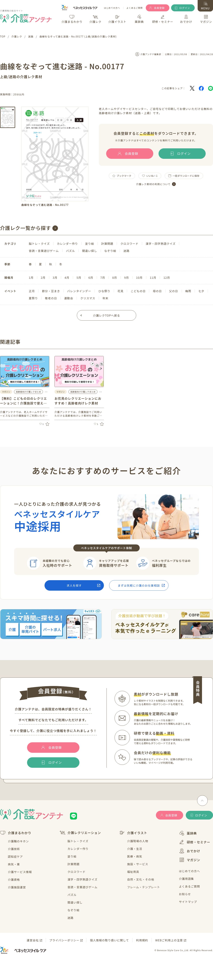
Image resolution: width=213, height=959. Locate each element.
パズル (72, 895)
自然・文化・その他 (140, 879)
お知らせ (185, 894)
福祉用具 (133, 872)
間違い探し (75, 902)
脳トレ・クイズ (78, 841)
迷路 (71, 918)
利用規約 (142, 940)
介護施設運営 (17, 887)
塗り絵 (72, 856)
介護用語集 (186, 879)
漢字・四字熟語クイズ (83, 879)
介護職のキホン (18, 841)
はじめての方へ (112, 8)
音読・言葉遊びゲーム (83, 887)
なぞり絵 (74, 910)
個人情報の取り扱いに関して (109, 940)
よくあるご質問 (135, 8)
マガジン (189, 860)
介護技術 (14, 849)
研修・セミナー (194, 842)
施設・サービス (137, 864)
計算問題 (74, 864)
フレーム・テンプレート (143, 887)
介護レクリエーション (80, 833)
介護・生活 (134, 849)
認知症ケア (15, 856)
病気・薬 (14, 864)
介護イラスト (133, 833)
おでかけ (189, 850)
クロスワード (77, 872)
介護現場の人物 (137, 841)
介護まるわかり (15, 833)
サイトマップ (188, 902)
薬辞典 (188, 833)
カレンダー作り (78, 849)
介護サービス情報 (20, 872)
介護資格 (14, 879)
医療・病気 (134, 856)
